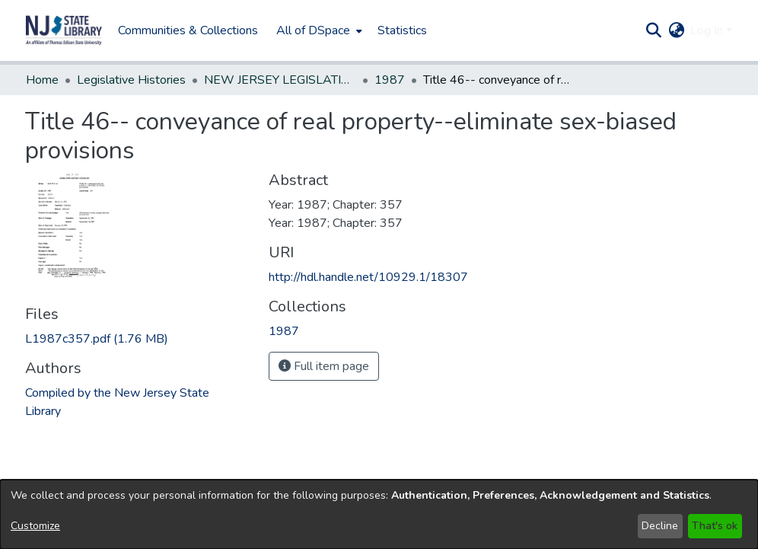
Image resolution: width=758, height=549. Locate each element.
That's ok (714, 526)
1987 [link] (389, 80)
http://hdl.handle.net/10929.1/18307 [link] (368, 277)
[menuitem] (317, 30)
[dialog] (379, 514)
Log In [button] (708, 30)
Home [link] (42, 80)
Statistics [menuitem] (402, 30)
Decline (660, 526)
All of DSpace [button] (313, 30)
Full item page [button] (324, 366)
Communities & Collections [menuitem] (188, 30)
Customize (35, 526)
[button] (64, 30)
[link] (96, 338)
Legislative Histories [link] (131, 80)
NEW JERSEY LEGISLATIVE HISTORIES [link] (280, 80)
